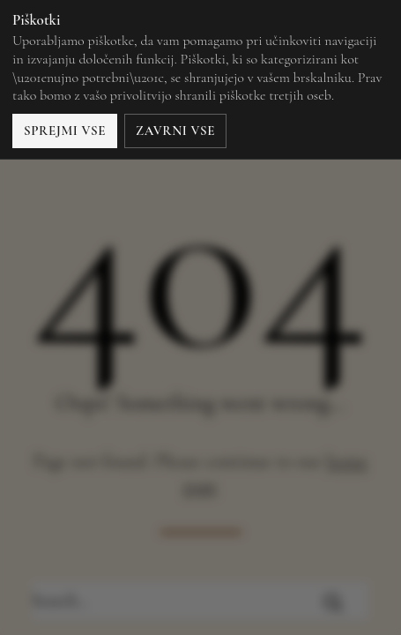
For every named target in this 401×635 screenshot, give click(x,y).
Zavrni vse (175, 130)
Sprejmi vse (65, 130)
